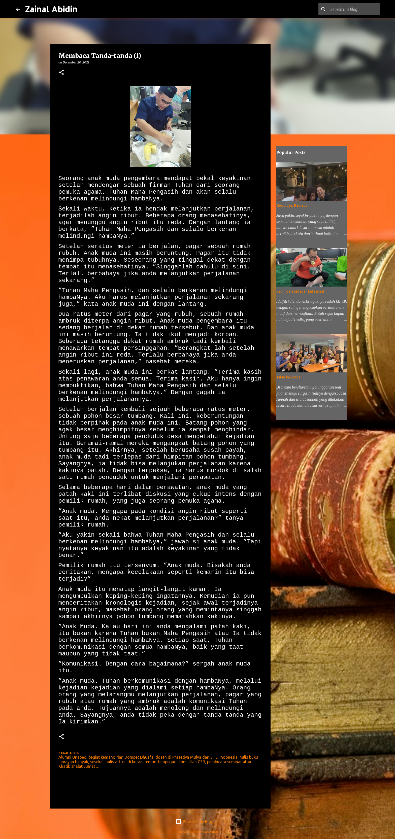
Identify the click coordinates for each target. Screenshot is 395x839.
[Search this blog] (353, 9)
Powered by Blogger (197, 821)
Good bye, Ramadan (293, 205)
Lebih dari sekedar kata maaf (300, 291)
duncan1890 (210, 831)
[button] (61, 72)
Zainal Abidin (51, 9)
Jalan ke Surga (288, 377)
